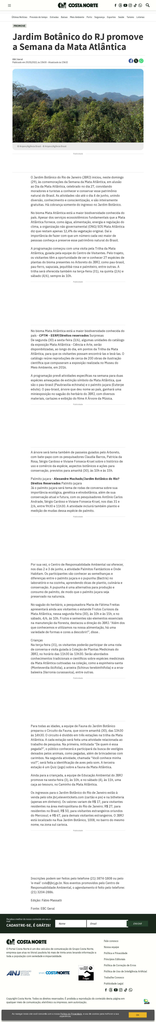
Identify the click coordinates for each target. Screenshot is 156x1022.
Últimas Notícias (19, 17)
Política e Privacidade (115, 953)
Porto (89, 17)
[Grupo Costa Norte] (54, 972)
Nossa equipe (111, 947)
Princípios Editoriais (114, 959)
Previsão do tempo (39, 17)
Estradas (54, 17)
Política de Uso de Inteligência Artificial (125, 971)
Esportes (111, 17)
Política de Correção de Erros (120, 965)
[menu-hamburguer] (9, 5)
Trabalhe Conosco (114, 977)
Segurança (99, 17)
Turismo (130, 17)
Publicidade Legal (113, 983)
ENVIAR (137, 923)
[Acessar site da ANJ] (18, 972)
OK (137, 1016)
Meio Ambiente (77, 17)
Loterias (140, 17)
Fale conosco (111, 940)
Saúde (121, 17)
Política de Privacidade (71, 1015)
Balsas (64, 17)
